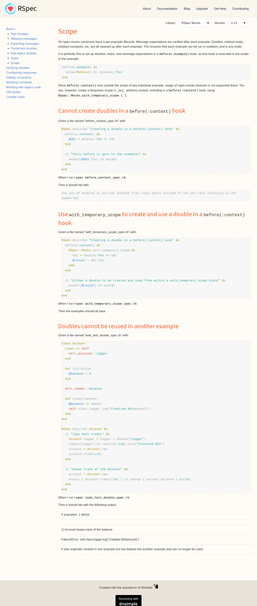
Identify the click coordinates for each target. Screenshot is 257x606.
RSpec (27, 9)
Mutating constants (19, 82)
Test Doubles (20, 34)
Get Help (220, 8)
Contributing (240, 8)
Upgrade (202, 8)
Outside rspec (15, 97)
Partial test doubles (24, 48)
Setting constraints (18, 77)
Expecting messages (25, 43)
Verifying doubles (18, 68)
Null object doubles (24, 53)
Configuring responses (21, 72)
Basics (10, 29)
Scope (15, 63)
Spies (14, 58)
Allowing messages (24, 38)
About (147, 8)
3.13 (234, 23)
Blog (187, 8)
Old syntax (13, 92)
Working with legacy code (23, 87)
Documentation (167, 8)
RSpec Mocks (190, 23)
